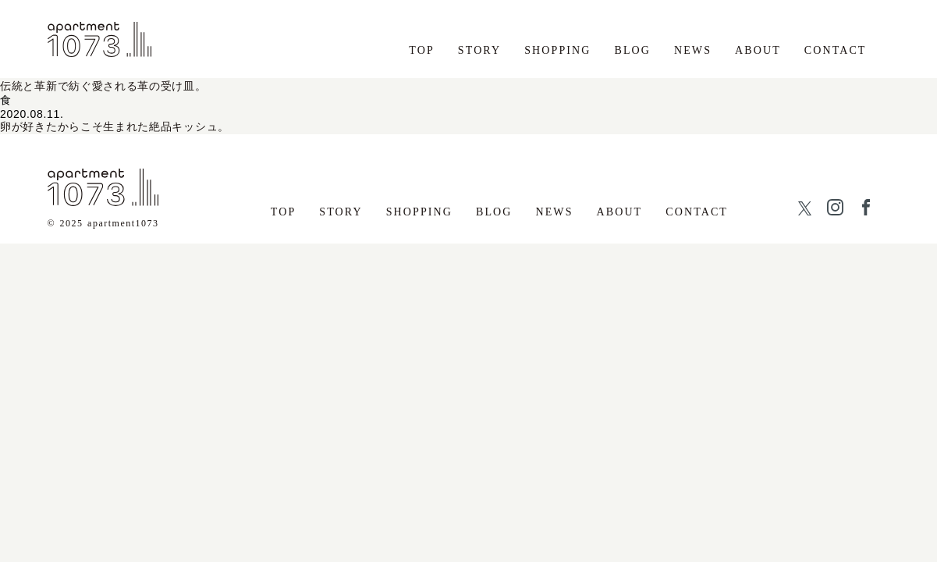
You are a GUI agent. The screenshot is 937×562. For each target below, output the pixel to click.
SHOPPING (557, 50)
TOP (422, 50)
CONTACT (835, 50)
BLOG (632, 50)
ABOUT (758, 50)
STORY (479, 50)
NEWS (693, 50)
